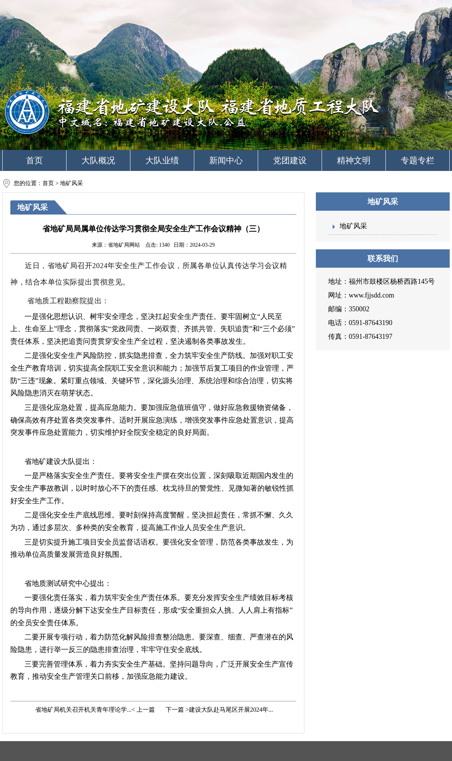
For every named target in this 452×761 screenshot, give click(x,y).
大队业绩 (162, 160)
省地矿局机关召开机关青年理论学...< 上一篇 (94, 709)
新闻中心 (226, 160)
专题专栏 (417, 160)
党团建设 (290, 160)
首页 (34, 160)
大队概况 (98, 160)
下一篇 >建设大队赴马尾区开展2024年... (218, 709)
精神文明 (354, 160)
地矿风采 (353, 226)
